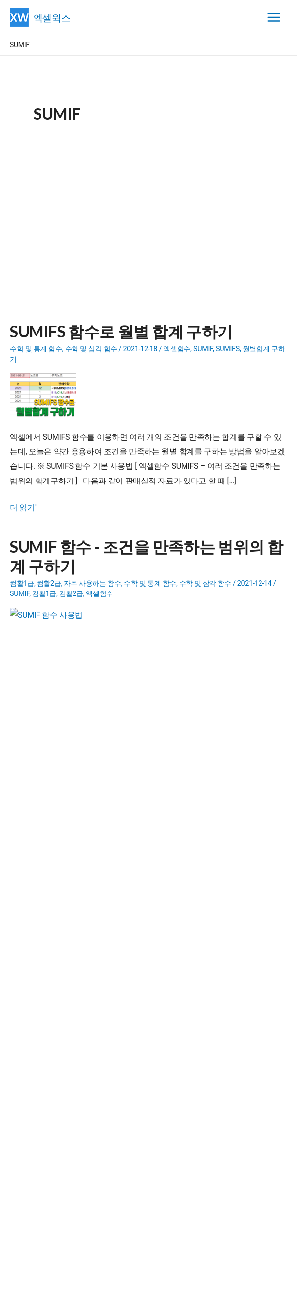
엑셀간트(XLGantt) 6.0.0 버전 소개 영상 (88, 1026)
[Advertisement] (148, 243)
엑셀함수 (176, 349)
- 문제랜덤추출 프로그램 (85, 965)
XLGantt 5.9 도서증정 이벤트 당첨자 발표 (90, 1051)
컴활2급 (49, 583)
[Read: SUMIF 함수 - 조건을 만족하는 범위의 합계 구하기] (47, 629)
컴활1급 (22, 583)
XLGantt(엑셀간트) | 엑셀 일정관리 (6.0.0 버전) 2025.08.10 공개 (123, 1038)
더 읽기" (23, 507)
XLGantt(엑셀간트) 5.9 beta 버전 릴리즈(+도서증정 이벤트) (117, 1064)
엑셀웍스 (54, 17)
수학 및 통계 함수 (36, 349)
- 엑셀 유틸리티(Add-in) (90, 914)
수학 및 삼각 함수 (91, 349)
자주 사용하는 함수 (92, 583)
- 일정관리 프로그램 (78, 926)
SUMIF (203, 349)
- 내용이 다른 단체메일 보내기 (100, 939)
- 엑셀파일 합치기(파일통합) (91, 952)
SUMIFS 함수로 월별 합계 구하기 (121, 331)
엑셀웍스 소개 (149, 1282)
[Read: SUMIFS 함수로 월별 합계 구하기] (47, 395)
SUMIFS (228, 349)
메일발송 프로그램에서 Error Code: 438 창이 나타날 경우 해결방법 (128, 1076)
